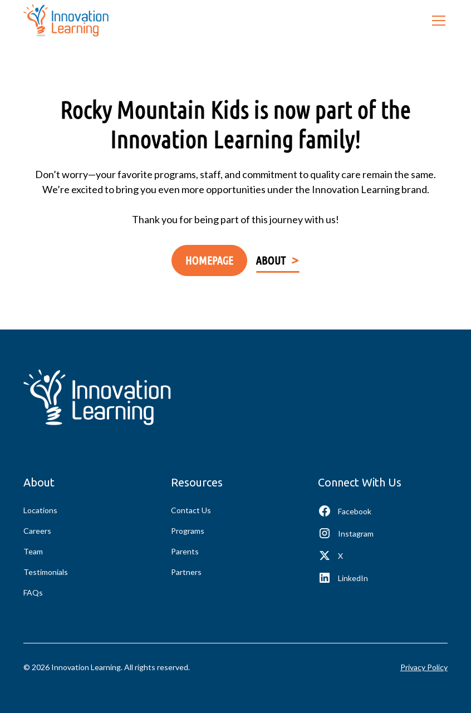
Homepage (209, 260)
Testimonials (45, 572)
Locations (40, 510)
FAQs (33, 592)
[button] (436, 20)
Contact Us (191, 510)
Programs (187, 530)
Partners (186, 572)
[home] (65, 20)
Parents (185, 551)
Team (33, 551)
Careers (37, 530)
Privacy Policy (424, 667)
